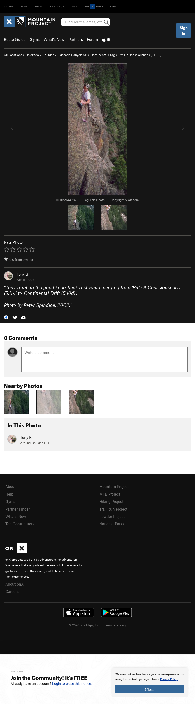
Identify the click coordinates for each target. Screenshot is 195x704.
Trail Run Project (113, 509)
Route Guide (15, 39)
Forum (92, 39)
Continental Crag (103, 55)
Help (9, 494)
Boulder (48, 55)
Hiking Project (111, 501)
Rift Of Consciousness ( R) (140, 55)
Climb (8, 6)
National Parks (111, 523)
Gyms (35, 39)
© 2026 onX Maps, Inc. (84, 625)
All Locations (13, 55)
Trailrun (57, 6)
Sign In (184, 30)
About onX (14, 584)
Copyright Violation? (124, 200)
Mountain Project (114, 486)
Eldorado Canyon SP (72, 55)
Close (150, 689)
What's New (54, 39)
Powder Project (112, 516)
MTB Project (109, 494)
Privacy (121, 625)
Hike (38, 6)
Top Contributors (19, 523)
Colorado (32, 55)
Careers (12, 591)
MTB (24, 6)
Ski (75, 6)
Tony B (22, 274)
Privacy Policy (169, 679)
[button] (6, 317)
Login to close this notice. (72, 684)
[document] (149, 682)
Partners (76, 39)
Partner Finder (17, 509)
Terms (108, 625)
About (10, 486)
